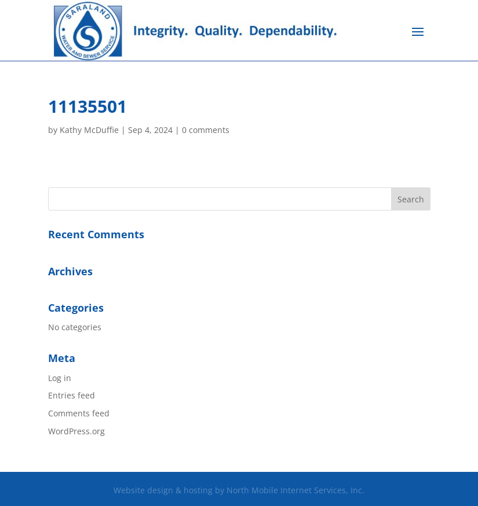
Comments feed (79, 413)
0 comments (205, 129)
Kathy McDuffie (89, 129)
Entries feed (71, 395)
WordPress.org (76, 431)
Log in (59, 377)
